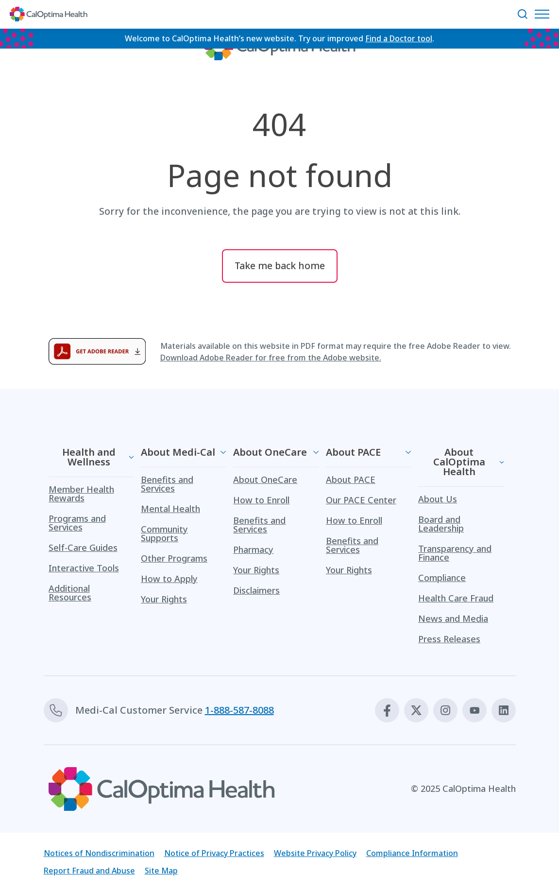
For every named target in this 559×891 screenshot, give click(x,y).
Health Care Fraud (455, 598)
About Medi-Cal (178, 452)
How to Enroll (261, 500)
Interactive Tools (84, 568)
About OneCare (270, 452)
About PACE (353, 452)
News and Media (453, 618)
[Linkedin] (503, 710)
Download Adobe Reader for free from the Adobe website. (270, 357)
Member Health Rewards (81, 493)
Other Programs (174, 558)
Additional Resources (70, 593)
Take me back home (280, 265)
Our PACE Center (361, 500)
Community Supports (164, 533)
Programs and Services (77, 523)
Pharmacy (253, 549)
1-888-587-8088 (239, 710)
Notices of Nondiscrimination (99, 853)
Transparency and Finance (454, 553)
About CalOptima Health (459, 462)
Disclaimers (256, 590)
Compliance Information (412, 853)
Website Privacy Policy (315, 853)
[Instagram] (445, 710)
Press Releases (449, 639)
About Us (437, 499)
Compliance (442, 577)
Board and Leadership (441, 524)
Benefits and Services (167, 484)
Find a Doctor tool (398, 38)
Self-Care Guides (83, 547)
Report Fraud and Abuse (89, 870)
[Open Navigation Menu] (544, 14)
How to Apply (169, 578)
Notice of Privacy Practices (214, 853)
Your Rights (164, 599)
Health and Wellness (89, 457)
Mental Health (170, 508)
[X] (416, 710)
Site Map (161, 870)
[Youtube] (474, 710)
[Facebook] (387, 710)
